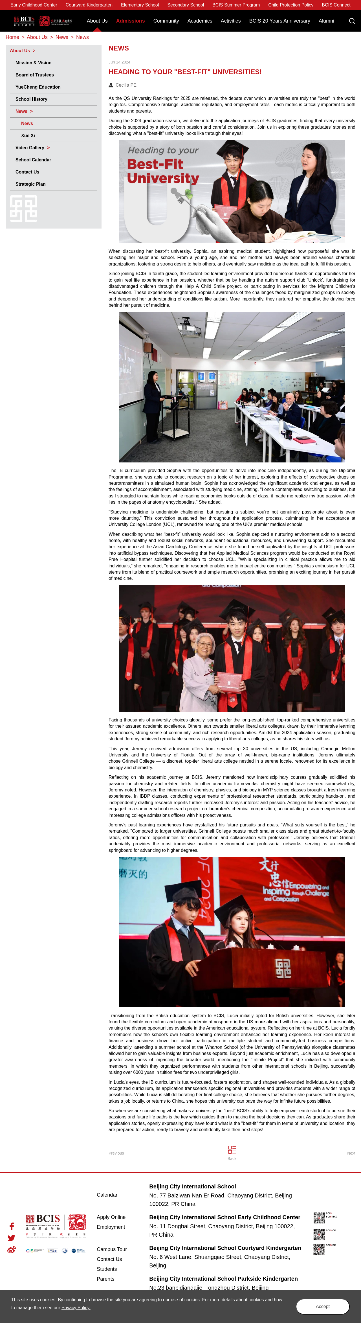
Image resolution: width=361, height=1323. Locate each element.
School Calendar (33, 159)
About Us (97, 21)
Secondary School (185, 5)
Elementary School (140, 5)
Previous (116, 1153)
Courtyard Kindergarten (89, 5)
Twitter (11, 1238)
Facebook (12, 1226)
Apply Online (118, 1217)
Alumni (326, 21)
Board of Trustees (35, 75)
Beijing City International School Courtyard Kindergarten (225, 1248)
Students (107, 1269)
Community (166, 21)
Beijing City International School (43, 17)
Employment (111, 1227)
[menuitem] (97, 23)
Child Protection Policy (290, 5)
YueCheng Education (38, 87)
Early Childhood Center (33, 5)
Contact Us (27, 172)
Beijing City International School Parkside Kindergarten (223, 1279)
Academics (200, 21)
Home (12, 37)
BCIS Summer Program (236, 5)
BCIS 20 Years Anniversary (279, 21)
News (21, 111)
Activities (231, 21)
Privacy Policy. (76, 1307)
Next (351, 1153)
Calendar (107, 1195)
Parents (105, 1279)
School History (31, 99)
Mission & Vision (34, 62)
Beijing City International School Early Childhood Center (224, 1217)
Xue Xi (28, 135)
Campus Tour (118, 1249)
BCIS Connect (336, 5)
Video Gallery (30, 147)
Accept (323, 1306)
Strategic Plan (31, 184)
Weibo (11, 1249)
